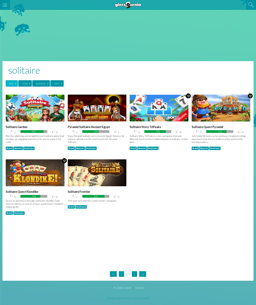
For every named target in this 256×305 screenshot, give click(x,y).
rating (25, 83)
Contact (139, 287)
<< (113, 274)
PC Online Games (122, 287)
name (57, 83)
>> (142, 274)
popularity (41, 83)
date (11, 83)
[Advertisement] (128, 35)
